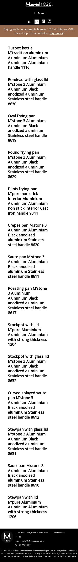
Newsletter (59, 532)
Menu (39, 13)
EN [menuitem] (29, 21)
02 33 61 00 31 (25, 545)
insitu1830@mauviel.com (32, 541)
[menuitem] (29, 22)
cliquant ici (56, 33)
